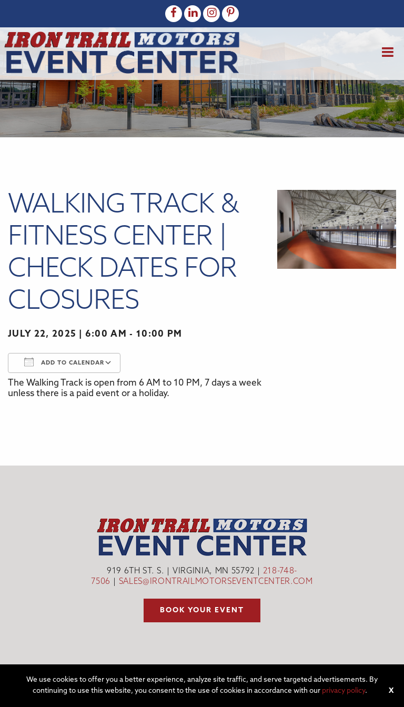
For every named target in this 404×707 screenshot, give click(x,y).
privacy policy (343, 691)
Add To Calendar (64, 362)
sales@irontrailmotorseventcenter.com (216, 582)
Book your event (202, 610)
